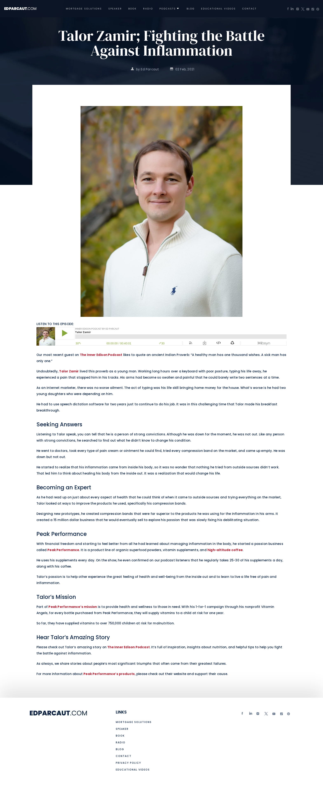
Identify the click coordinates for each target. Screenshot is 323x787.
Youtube (273, 714)
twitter (265, 714)
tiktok (281, 714)
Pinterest (288, 714)
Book (132, 8)
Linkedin (251, 714)
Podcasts (167, 8)
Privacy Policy (128, 763)
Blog (191, 8)
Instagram (258, 714)
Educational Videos (218, 8)
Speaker (115, 8)
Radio (148, 8)
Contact (249, 8)
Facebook (243, 714)
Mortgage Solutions (84, 8)
